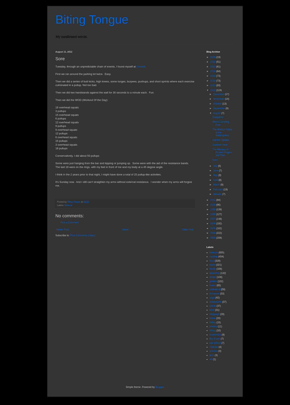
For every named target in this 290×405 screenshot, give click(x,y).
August (217, 113)
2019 (213, 57)
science (213, 351)
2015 (213, 76)
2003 (213, 237)
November (219, 98)
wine (211, 310)
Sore (215, 159)
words (212, 306)
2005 (213, 228)
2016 (213, 71)
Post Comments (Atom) (82, 235)
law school (215, 343)
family (212, 268)
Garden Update (220, 140)
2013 (213, 85)
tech (211, 355)
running (213, 256)
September (219, 108)
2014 (213, 80)
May (215, 175)
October (217, 103)
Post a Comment (69, 222)
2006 (213, 223)
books (212, 285)
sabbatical (214, 289)
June (216, 170)
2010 (213, 204)
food (211, 260)
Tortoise (213, 347)
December (219, 94)
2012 (213, 90)
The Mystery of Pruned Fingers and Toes (222, 152)
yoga (212, 297)
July (215, 166)
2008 (213, 214)
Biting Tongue (91, 19)
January (217, 194)
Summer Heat (219, 144)
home (212, 318)
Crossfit (140, 66)
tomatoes (214, 293)
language (214, 314)
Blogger (159, 387)
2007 (213, 219)
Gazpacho (218, 117)
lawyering (214, 273)
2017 (213, 66)
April (216, 180)
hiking (212, 322)
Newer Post (62, 229)
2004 (213, 233)
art (210, 359)
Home (125, 229)
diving (212, 330)
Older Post (187, 229)
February (218, 189)
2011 (213, 200)
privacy (213, 326)
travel (212, 264)
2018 (213, 61)
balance (68, 205)
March (217, 184)
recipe (212, 277)
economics (215, 334)
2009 (213, 209)
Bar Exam (214, 338)
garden (213, 281)
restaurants (215, 301)
